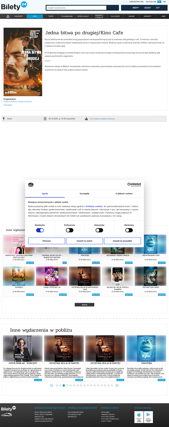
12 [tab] (94, 385)
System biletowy (74, 414)
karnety (147, 16)
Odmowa (46, 241)
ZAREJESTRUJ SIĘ (136, 2)
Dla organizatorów (75, 412)
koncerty (19, 16)
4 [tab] (67, 385)
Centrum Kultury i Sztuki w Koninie (17, 101)
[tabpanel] (23, 358)
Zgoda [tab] (45, 193)
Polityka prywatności (110, 419)
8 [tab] (81, 385)
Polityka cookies (108, 417)
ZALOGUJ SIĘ (151, 2)
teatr (50, 16)
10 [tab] (88, 385)
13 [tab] (98, 385)
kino (35, 16)
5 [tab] (70, 385)
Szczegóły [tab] (84, 193)
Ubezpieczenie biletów (43, 421)
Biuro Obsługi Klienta (43, 412)
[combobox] (76, 8)
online (131, 16)
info (159, 118)
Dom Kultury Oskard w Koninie (102, 119)
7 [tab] (77, 385)
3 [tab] (64, 385)
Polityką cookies (94, 206)
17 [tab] (112, 385)
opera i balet (83, 16)
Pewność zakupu (108, 414)
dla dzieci (115, 16)
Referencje (72, 417)
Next (117, 385)
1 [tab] (57, 385)
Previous (51, 385)
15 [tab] (105, 385)
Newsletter (39, 417)
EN (165, 2)
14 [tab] (101, 385)
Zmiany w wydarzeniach (44, 419)
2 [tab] (60, 385)
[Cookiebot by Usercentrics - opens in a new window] (129, 185)
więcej (84, 305)
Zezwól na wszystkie (122, 241)
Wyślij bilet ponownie (43, 414)
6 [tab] (74, 385)
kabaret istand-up (99, 16)
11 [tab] (91, 385)
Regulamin (105, 412)
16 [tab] (108, 385)
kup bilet (30, 263)
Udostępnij (7, 105)
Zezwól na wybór (84, 241)
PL (159, 2)
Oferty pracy (106, 421)
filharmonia (67, 16)
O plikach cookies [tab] (124, 193)
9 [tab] (84, 385)
